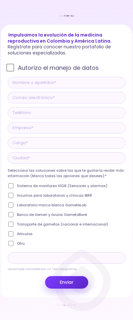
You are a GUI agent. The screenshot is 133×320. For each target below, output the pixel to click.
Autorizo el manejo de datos (58, 68)
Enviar (67, 282)
